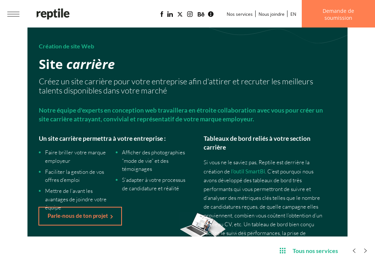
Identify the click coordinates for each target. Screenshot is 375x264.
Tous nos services (309, 250)
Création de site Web (66, 46)
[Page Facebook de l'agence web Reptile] (161, 14)
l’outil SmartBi (248, 171)
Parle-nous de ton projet (78, 215)
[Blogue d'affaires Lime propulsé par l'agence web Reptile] (211, 14)
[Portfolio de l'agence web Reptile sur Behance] (201, 14)
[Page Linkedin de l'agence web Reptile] (170, 14)
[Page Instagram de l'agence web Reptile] (190, 14)
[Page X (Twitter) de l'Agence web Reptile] (180, 14)
